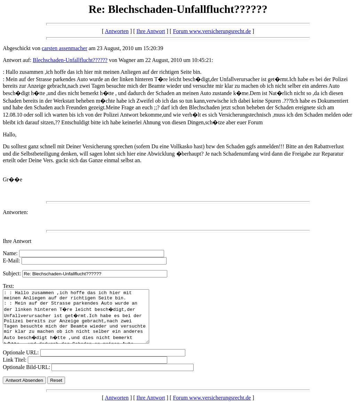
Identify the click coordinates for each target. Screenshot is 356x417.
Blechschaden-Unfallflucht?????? (70, 60)
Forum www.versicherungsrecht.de (212, 31)
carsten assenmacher (64, 48)
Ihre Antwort (151, 31)
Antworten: (15, 212)
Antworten (116, 31)
